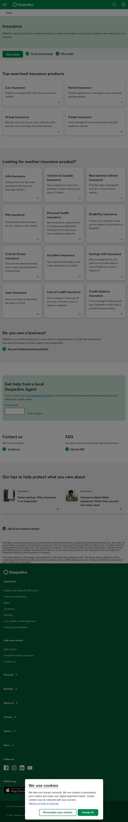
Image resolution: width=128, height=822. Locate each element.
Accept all (88, 812)
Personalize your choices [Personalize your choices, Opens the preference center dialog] (57, 812)
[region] (64, 799)
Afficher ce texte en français (44, 803)
